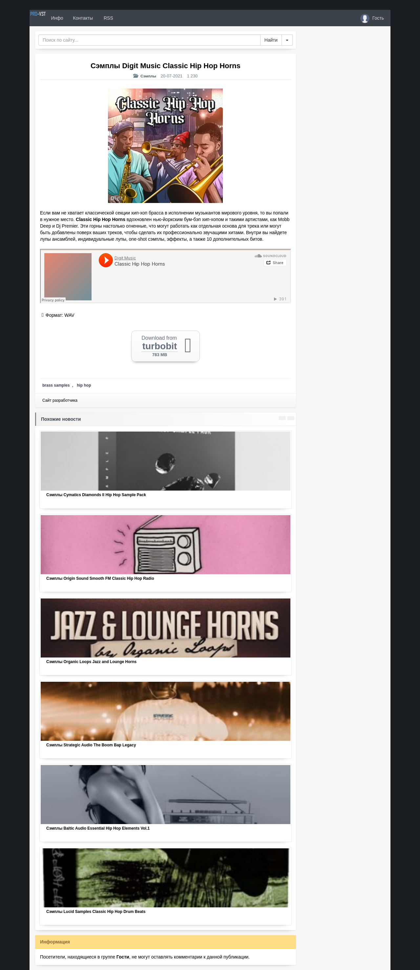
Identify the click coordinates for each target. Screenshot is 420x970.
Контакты (106, 18)
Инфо (80, 18)
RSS (131, 18)
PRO (49, 18)
